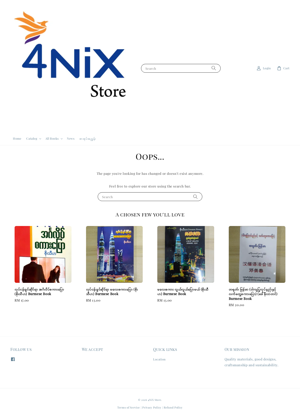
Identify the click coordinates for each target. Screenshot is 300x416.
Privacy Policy (151, 407)
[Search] (213, 68)
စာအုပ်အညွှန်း (87, 138)
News (70, 138)
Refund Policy (173, 407)
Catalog (31, 138)
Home (17, 138)
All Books (52, 138)
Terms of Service (128, 407)
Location (159, 359)
